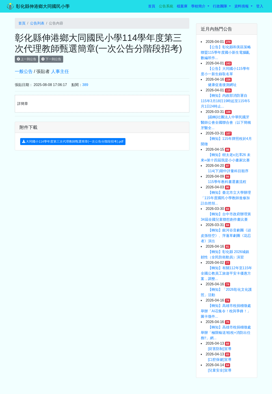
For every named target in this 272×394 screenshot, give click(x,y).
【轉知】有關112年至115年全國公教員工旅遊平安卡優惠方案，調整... (226, 273)
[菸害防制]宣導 (219, 349)
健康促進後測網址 (222, 85)
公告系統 (166, 6)
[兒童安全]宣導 (219, 370)
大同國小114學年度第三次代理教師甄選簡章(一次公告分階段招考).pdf (72, 141)
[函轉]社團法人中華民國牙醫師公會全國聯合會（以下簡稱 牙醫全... (226, 122)
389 (85, 85)
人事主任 (60, 71)
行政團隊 (220, 6)
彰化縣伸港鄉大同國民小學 (43, 6)
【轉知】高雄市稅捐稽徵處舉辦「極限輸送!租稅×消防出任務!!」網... (226, 332)
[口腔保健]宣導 (219, 359)
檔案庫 (182, 6)
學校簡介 (198, 6)
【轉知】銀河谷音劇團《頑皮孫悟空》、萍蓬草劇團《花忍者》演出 (226, 235)
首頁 (152, 5)
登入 (259, 6)
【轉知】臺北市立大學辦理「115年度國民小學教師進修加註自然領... (226, 198)
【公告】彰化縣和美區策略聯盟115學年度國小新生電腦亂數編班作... (226, 52)
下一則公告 (51, 59)
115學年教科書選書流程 (227, 182)
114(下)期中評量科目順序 (228, 171)
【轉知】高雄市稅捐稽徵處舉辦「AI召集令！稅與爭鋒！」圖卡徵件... (226, 311)
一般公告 (24, 71)
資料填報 (242, 6)
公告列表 (37, 23)
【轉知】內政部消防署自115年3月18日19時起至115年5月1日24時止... (225, 101)
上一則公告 (27, 59)
